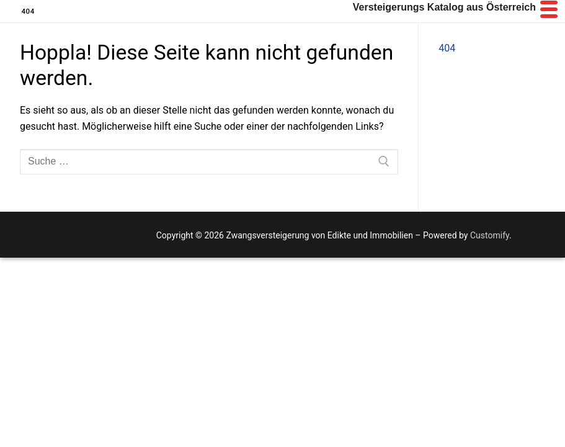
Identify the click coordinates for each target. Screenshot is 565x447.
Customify (489, 235)
